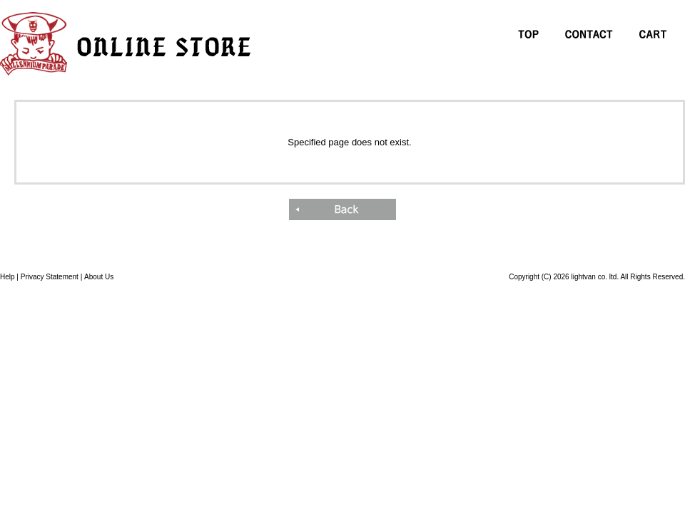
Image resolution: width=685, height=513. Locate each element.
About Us (98, 277)
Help (7, 277)
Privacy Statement (49, 277)
